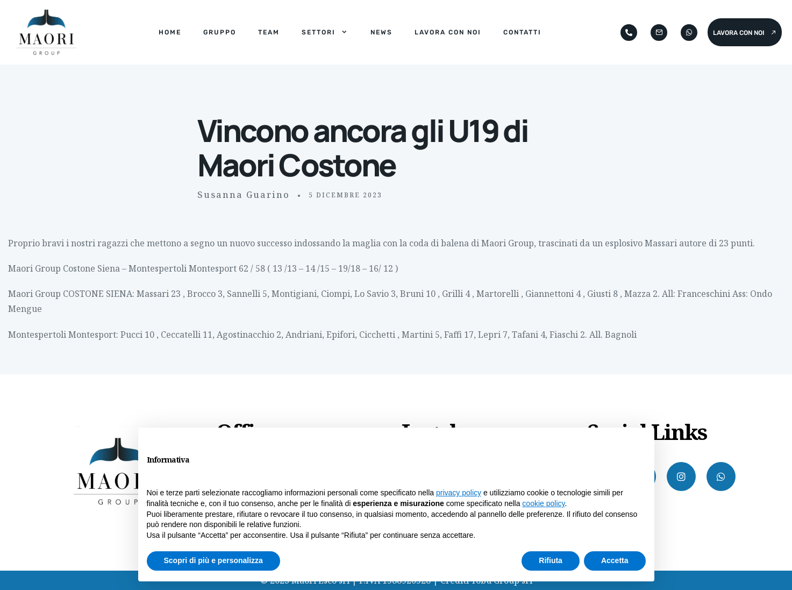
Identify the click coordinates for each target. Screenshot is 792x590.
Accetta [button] (615, 560)
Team (269, 32)
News (381, 32)
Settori (325, 32)
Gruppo (219, 32)
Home (170, 32)
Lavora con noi (448, 32)
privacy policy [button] (458, 492)
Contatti (522, 32)
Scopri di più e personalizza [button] (213, 560)
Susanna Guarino (243, 195)
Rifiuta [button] (550, 560)
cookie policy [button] (543, 503)
